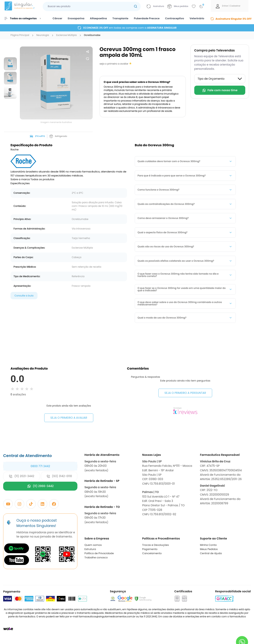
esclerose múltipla (66, 35)
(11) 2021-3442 (21, 476)
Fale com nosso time (220, 90)
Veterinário (197, 18)
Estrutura (90, 549)
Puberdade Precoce (147, 18)
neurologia (42, 35)
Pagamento (150, 549)
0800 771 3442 (40, 466)
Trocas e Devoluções (155, 545)
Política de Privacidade (99, 553)
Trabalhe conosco (96, 557)
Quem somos (93, 545)
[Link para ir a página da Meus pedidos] (177, 6)
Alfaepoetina (98, 18)
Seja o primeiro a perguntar (185, 393)
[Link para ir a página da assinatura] (155, 6)
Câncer (57, 18)
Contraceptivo (174, 18)
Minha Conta (208, 545)
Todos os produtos (42, 179)
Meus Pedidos (209, 549)
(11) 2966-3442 (40, 486)
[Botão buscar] (136, 6)
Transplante (120, 18)
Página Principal (20, 35)
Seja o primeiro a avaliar (68, 418)
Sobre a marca (20, 179)
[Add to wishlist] (194, 6)
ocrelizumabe (92, 35)
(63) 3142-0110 (59, 476)
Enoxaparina (76, 18)
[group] (10, 63)
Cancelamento (152, 553)
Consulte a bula (24, 295)
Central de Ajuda (211, 553)
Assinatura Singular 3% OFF (231, 19)
